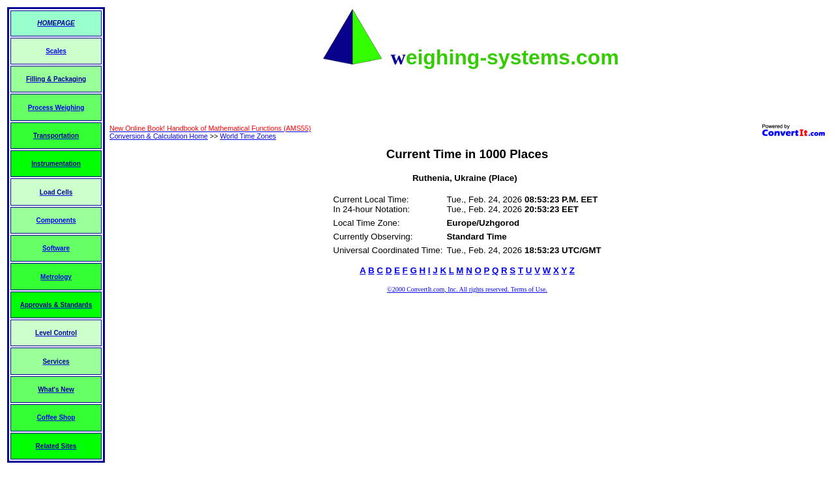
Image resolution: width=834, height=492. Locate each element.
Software (56, 248)
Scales (56, 51)
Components (56, 220)
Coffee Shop (56, 417)
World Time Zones (248, 136)
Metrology (56, 276)
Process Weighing (56, 107)
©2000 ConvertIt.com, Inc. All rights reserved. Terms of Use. (467, 289)
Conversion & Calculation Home (158, 136)
